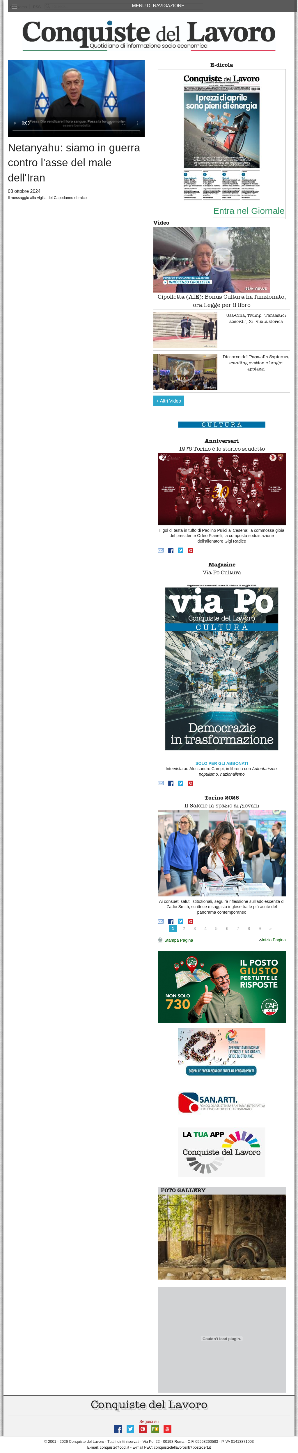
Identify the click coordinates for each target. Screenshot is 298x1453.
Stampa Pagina (175, 940)
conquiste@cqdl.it (114, 1447)
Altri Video (168, 400)
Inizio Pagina (272, 940)
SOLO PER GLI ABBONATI (222, 763)
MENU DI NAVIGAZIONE (158, 5)
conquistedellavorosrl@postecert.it (182, 1447)
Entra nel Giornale (249, 211)
